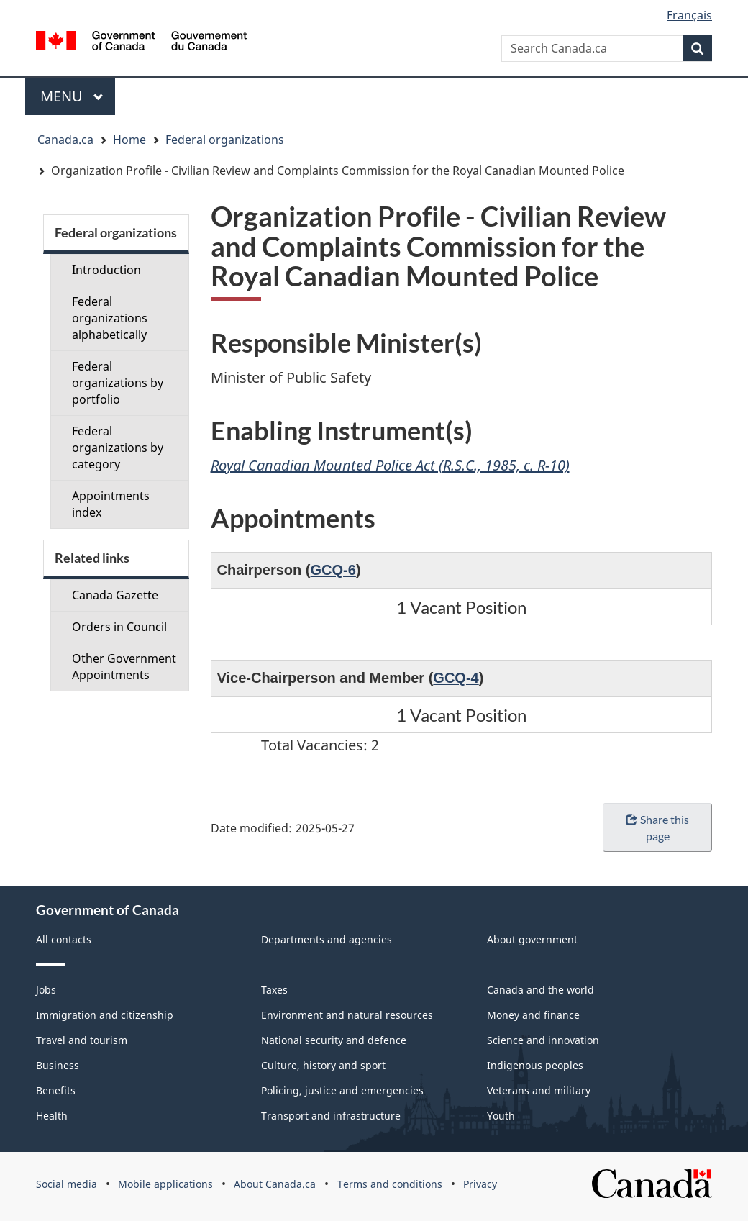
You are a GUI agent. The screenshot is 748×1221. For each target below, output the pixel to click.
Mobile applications (165, 1184)
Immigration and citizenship (104, 1015)
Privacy (480, 1184)
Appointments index (111, 504)
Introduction (106, 270)
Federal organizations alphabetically (109, 318)
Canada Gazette (115, 595)
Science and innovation (543, 1040)
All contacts (63, 939)
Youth (501, 1115)
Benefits (56, 1090)
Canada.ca (65, 139)
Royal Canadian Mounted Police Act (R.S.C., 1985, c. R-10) (390, 465)
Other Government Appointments (124, 666)
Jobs (46, 990)
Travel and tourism (81, 1040)
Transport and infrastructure (331, 1115)
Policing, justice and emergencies (342, 1090)
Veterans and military (538, 1090)
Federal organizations (224, 139)
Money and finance (533, 1015)
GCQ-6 (333, 570)
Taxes (274, 990)
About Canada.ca (275, 1184)
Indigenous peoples (535, 1065)
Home (129, 139)
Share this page (657, 827)
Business (57, 1065)
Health (52, 1115)
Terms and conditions (389, 1184)
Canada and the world (540, 990)
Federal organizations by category (117, 447)
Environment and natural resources (347, 1015)
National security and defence (333, 1040)
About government (532, 939)
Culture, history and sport (323, 1065)
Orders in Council (119, 627)
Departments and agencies (326, 939)
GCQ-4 (455, 678)
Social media (66, 1184)
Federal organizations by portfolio (117, 382)
